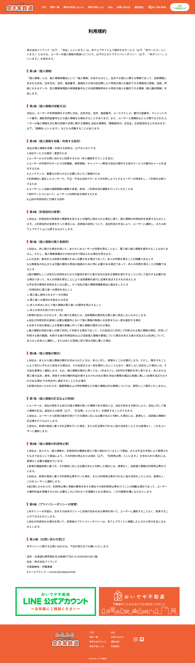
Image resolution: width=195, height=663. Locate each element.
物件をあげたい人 (97, 641)
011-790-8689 (157, 7)
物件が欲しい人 (96, 7)
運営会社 (139, 7)
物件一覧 (54, 7)
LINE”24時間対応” (180, 7)
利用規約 (115, 646)
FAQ (110, 7)
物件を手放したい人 (74, 7)
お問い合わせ (123, 7)
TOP (43, 7)
